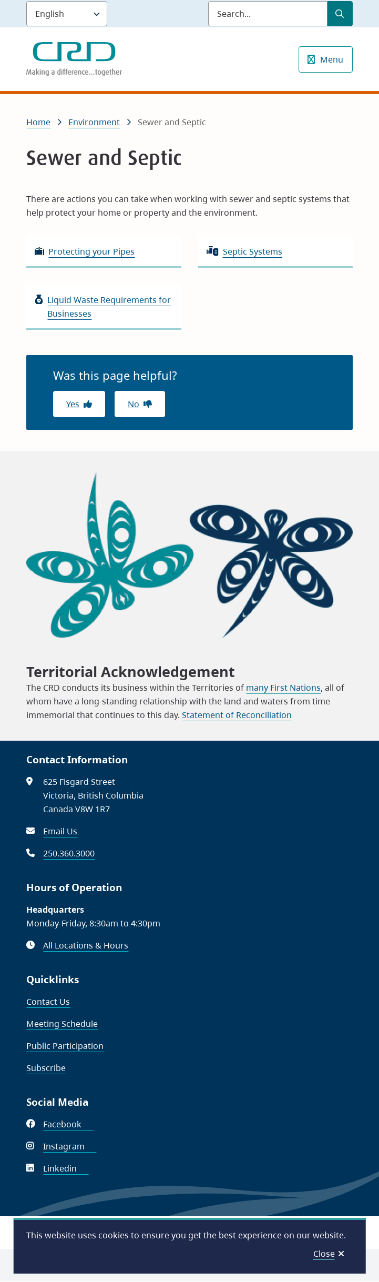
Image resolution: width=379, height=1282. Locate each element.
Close (324, 1253)
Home (38, 122)
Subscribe (46, 1068)
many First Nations (283, 687)
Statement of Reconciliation (237, 715)
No (133, 404)
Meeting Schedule (62, 1023)
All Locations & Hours (85, 945)
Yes (72, 404)
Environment (94, 122)
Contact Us (48, 1001)
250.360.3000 (69, 853)
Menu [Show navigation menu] (331, 59)
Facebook (68, 1124)
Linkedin (65, 1168)
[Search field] (267, 13)
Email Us (60, 831)
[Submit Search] (340, 13)
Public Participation (65, 1046)
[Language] (66, 13)
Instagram (69, 1146)
